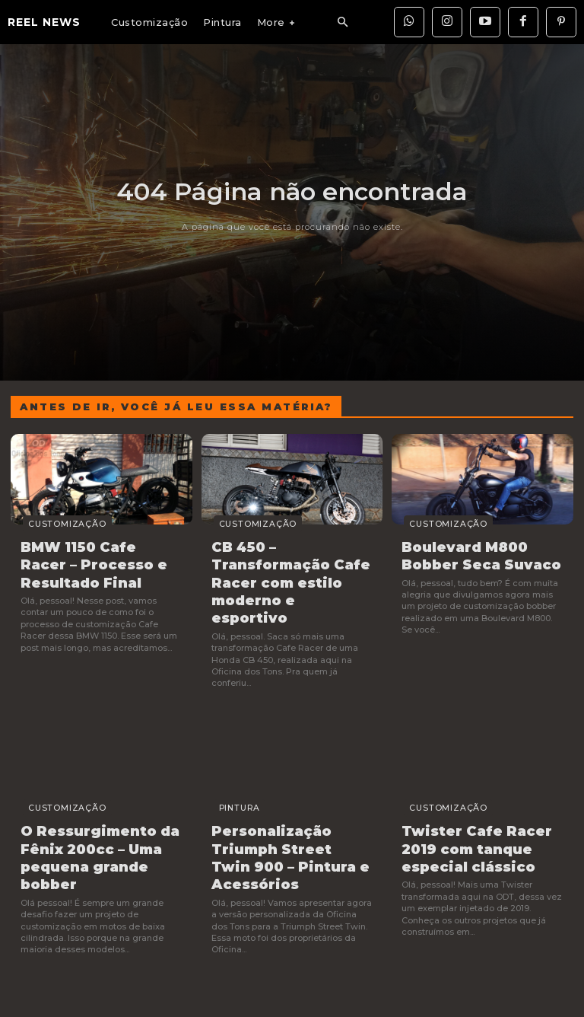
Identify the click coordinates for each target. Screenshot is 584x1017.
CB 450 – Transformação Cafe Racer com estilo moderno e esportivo (281, 568)
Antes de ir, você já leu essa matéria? (176, 406)
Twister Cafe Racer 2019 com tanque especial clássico (466, 815)
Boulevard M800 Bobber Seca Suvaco (481, 554)
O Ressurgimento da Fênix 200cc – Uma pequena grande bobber (101, 815)
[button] (342, 23)
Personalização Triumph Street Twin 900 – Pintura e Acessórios (281, 823)
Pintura (225, 779)
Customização (48, 525)
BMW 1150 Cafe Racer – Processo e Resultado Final (95, 561)
